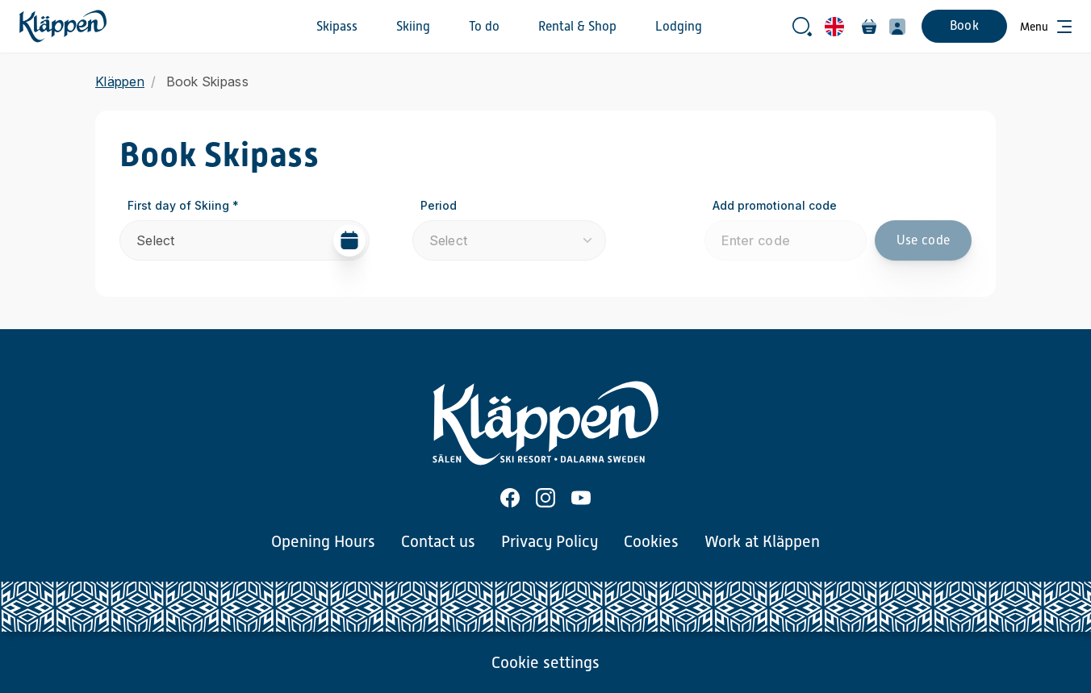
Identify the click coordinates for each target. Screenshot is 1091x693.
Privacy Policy (549, 541)
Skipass (336, 26)
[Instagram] (545, 497)
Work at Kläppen (762, 541)
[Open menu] (1046, 26)
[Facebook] (510, 497)
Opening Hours (323, 541)
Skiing (413, 26)
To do (484, 26)
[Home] (63, 26)
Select (251, 240)
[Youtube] (581, 497)
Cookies (651, 541)
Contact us (438, 541)
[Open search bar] (802, 26)
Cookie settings (545, 662)
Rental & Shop (577, 26)
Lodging (678, 26)
